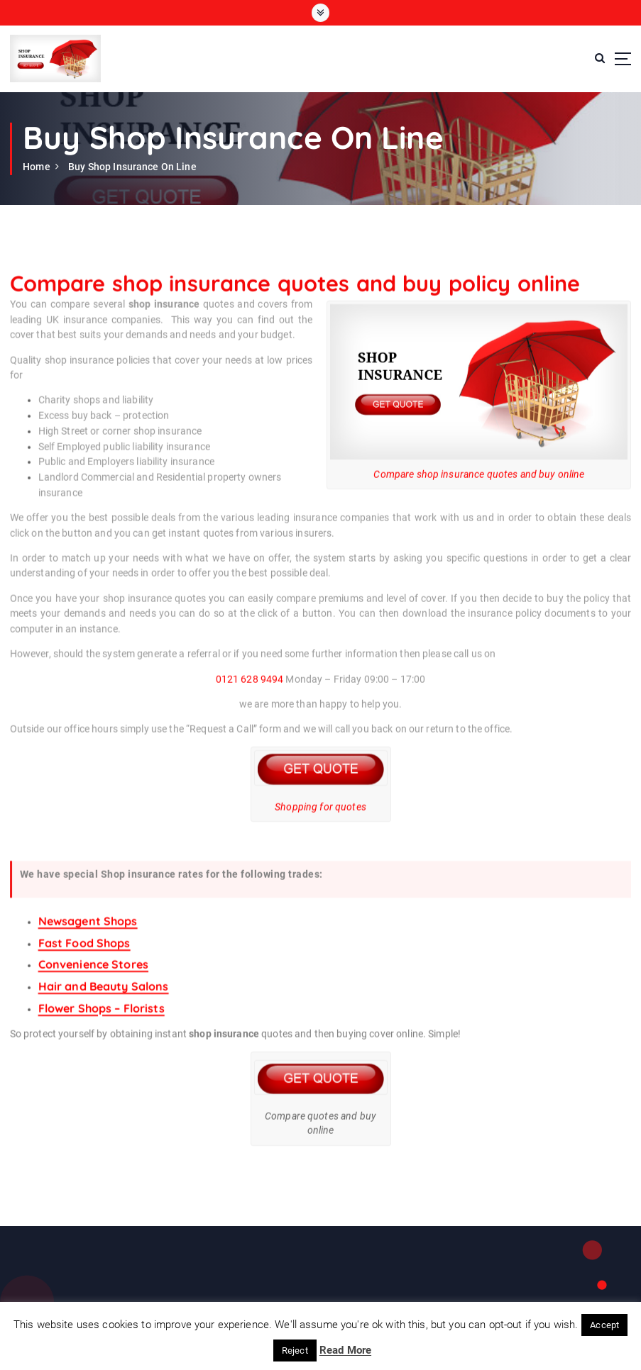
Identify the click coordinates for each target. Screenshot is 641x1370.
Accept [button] (604, 1325)
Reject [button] (295, 1350)
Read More (345, 1350)
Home (36, 166)
